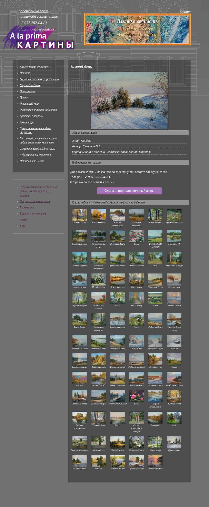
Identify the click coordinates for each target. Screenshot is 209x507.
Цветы (24, 97)
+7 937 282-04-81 (96, 177)
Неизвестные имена (32, 161)
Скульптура (27, 122)
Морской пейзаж (30, 85)
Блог (22, 225)
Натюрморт (27, 91)
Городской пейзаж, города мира (39, 79)
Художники (27, 207)
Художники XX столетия (35, 154)
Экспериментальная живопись (38, 109)
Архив (23, 219)
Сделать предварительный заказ (129, 190)
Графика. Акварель (31, 115)
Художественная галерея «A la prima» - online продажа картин (39, 191)
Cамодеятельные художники (37, 148)
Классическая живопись (34, 66)
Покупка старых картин (35, 201)
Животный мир (29, 103)
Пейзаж (25, 73)
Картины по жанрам (33, 213)
